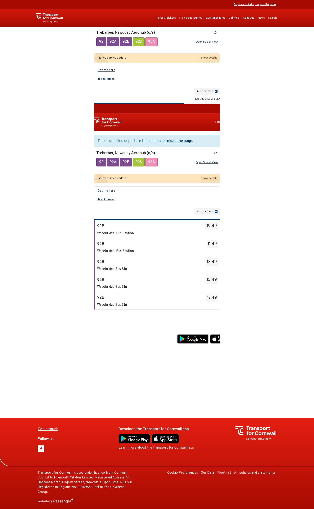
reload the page (179, 141)
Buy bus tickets (244, 4)
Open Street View (207, 42)
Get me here (106, 70)
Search (272, 18)
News (261, 18)
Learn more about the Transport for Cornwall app (215, 348)
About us (248, 18)
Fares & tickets (166, 18)
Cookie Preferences (241, 373)
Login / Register (265, 4)
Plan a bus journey (190, 18)
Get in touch (106, 329)
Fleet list (283, 373)
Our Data (266, 373)
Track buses (106, 79)
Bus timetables (215, 18)
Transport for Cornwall (51, 18)
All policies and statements (254, 473)
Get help (234, 18)
